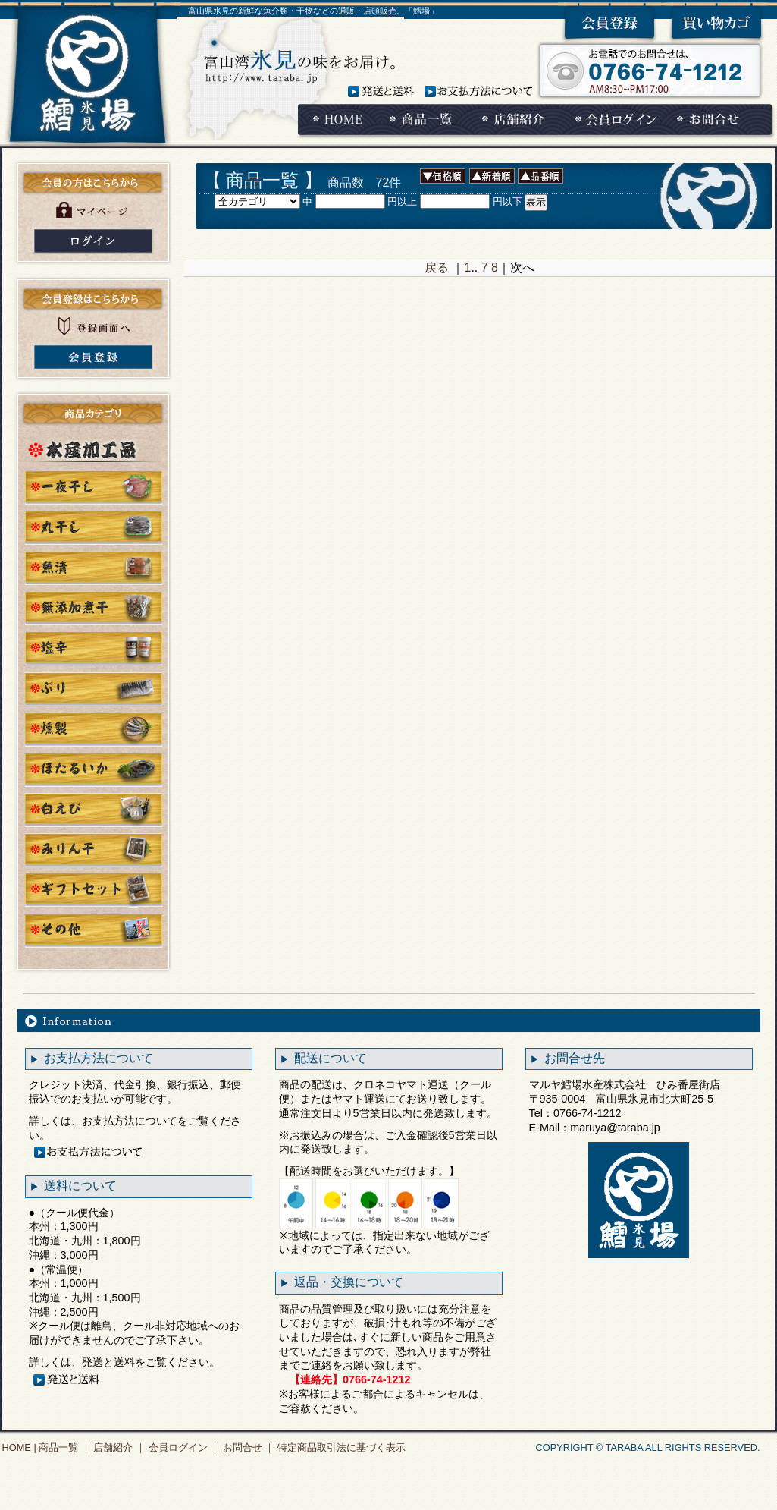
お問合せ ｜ (247, 1447)
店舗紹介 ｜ (118, 1447)
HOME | (19, 1447)
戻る (437, 267)
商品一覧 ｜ (63, 1447)
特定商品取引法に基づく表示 (340, 1447)
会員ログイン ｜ (183, 1447)
